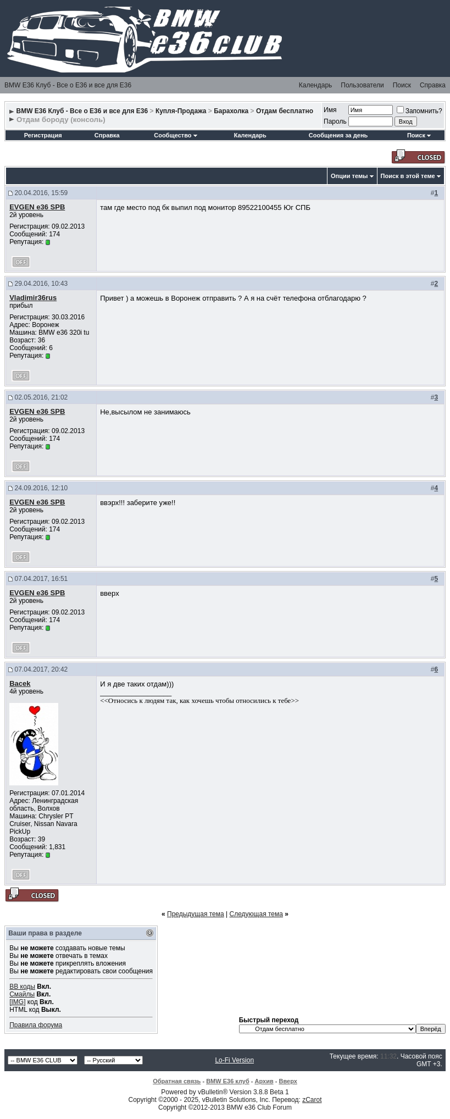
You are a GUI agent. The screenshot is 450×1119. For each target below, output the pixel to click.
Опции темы (349, 176)
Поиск (402, 85)
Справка (433, 85)
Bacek (19, 683)
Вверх (288, 1081)
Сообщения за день (338, 135)
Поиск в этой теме (408, 176)
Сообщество (175, 135)
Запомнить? (419, 111)
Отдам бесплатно (284, 111)
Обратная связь (177, 1081)
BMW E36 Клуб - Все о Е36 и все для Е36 (67, 85)
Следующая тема (256, 914)
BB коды (22, 986)
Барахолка (231, 111)
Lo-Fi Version (234, 1060)
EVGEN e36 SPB (37, 207)
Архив (264, 1081)
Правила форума (35, 1025)
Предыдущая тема (195, 914)
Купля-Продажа (181, 111)
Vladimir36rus (33, 297)
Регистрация (43, 135)
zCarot (311, 1100)
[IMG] (17, 1002)
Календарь (315, 85)
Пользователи (362, 85)
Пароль (335, 121)
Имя (330, 110)
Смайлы (22, 994)
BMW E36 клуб (227, 1081)
